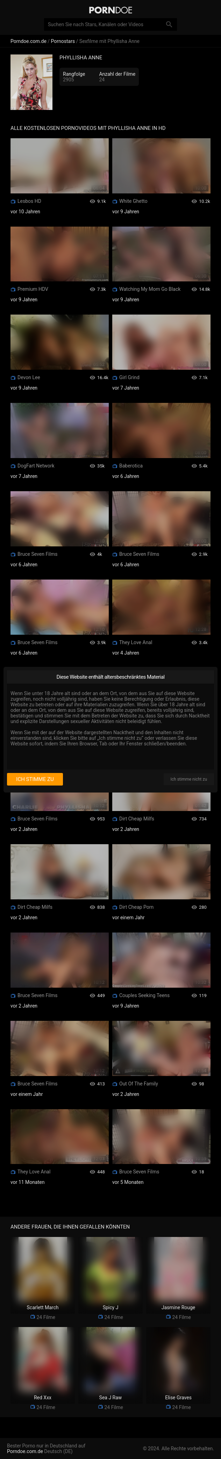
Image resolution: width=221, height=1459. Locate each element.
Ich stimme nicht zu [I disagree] (189, 779)
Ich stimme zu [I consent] (35, 779)
